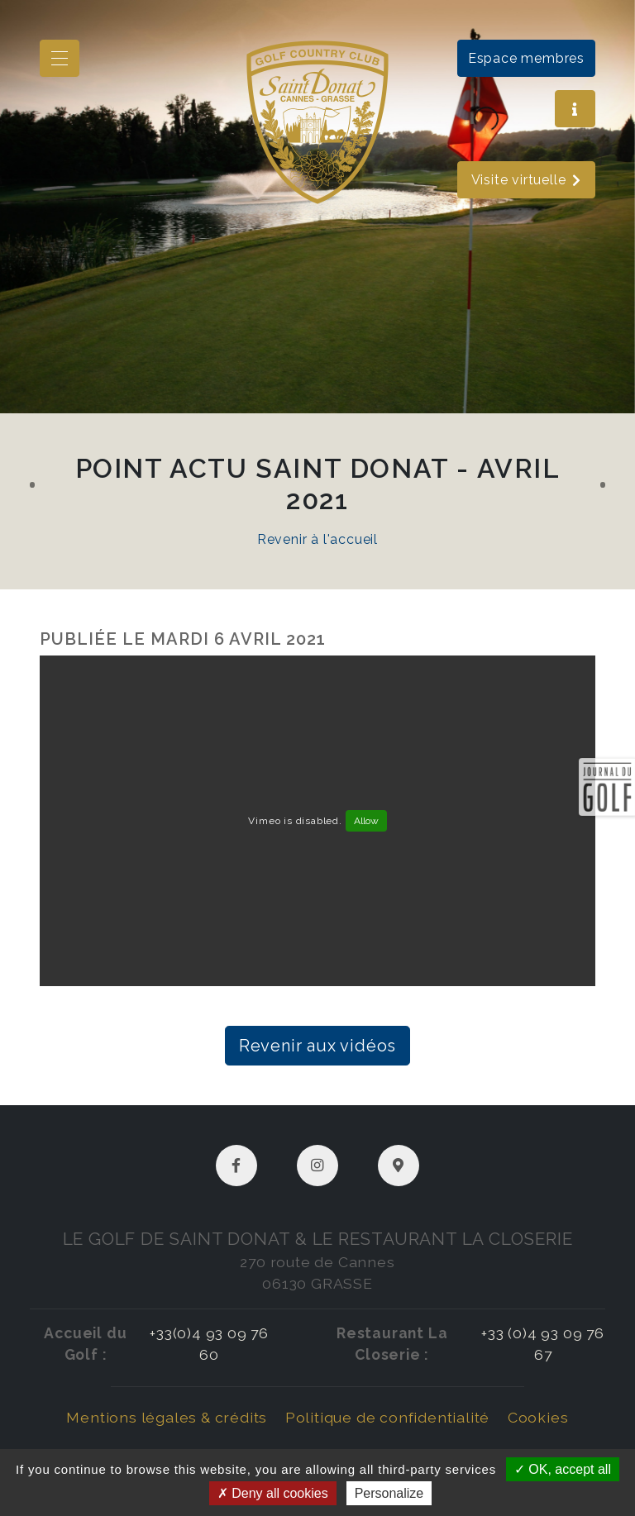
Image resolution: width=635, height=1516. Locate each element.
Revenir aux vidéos (317, 1046)
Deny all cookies (272, 1493)
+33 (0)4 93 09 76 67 (542, 1343)
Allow (366, 821)
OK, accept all (562, 1469)
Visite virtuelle (526, 180)
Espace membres (526, 58)
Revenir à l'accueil (317, 539)
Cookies (538, 1417)
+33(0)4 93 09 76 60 (209, 1343)
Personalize (389, 1493)
